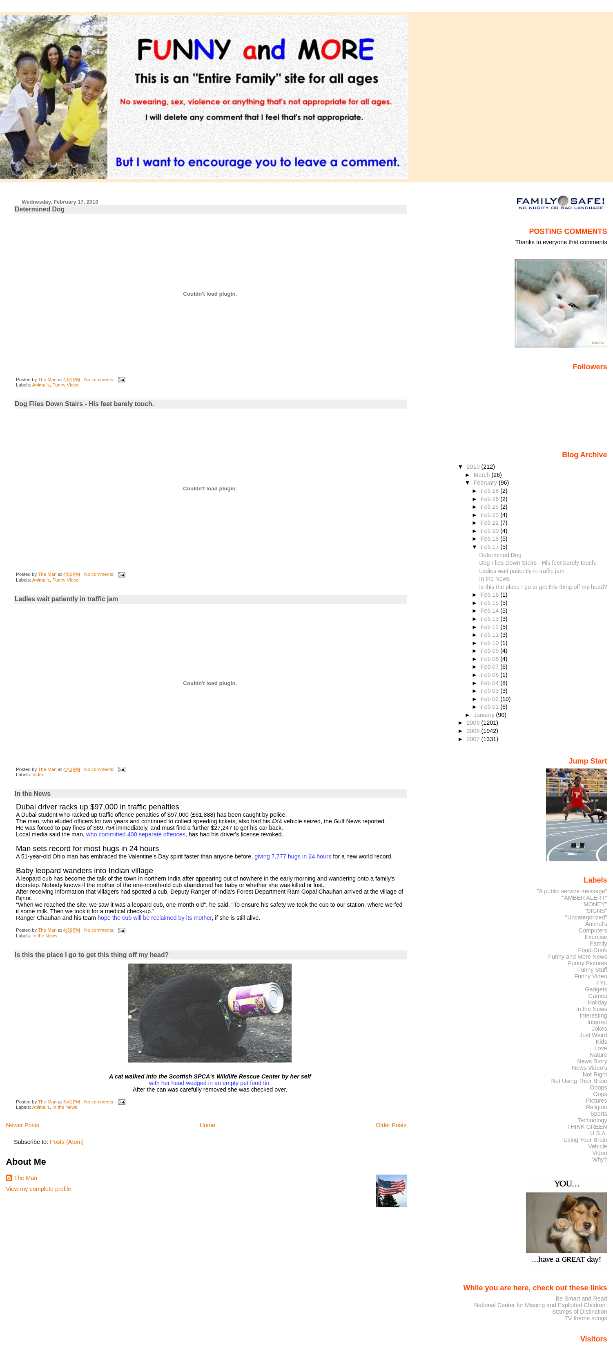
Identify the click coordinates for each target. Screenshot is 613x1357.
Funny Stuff (592, 969)
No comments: (100, 379)
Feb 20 (490, 531)
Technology (592, 1120)
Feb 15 (490, 603)
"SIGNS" (596, 911)
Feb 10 (490, 643)
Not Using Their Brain (579, 1081)
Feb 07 (490, 666)
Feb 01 (490, 706)
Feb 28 (490, 491)
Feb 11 (490, 634)
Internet (597, 1022)
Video (38, 774)
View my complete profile (38, 1189)
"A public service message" (572, 891)
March (483, 475)
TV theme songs (585, 1318)
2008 (474, 731)
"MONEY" (594, 904)
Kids (601, 1041)
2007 (474, 739)
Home (207, 1125)
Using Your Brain (585, 1140)
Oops (600, 1094)
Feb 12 (490, 627)
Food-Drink (592, 950)
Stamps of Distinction (579, 1311)
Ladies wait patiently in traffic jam (66, 598)
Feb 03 (490, 690)
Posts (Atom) (67, 1142)
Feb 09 (490, 650)
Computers (592, 930)
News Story (592, 1061)
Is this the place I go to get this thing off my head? (92, 954)
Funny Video (65, 384)
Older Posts (391, 1125)
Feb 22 (490, 522)
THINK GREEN (587, 1126)
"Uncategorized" (586, 917)
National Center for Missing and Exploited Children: (540, 1305)
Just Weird (593, 1035)
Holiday (597, 1002)
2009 (474, 722)
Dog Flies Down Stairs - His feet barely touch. (84, 403)
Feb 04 (490, 683)
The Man (25, 1178)
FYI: (601, 983)
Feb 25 (490, 506)
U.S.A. (598, 1133)
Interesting (593, 1015)
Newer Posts (22, 1125)
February (486, 482)
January (485, 715)
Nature (598, 1054)
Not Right (595, 1074)
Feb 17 (490, 547)
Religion (596, 1107)
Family (598, 943)
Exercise (596, 937)
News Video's (589, 1068)
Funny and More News (577, 956)
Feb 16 (490, 594)
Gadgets (596, 989)
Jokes (599, 1028)
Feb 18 (490, 538)
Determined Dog (40, 209)
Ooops (598, 1087)
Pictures (596, 1100)
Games (597, 996)
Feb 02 (490, 699)
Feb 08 (490, 659)
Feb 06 (490, 675)
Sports (598, 1113)
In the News (33, 793)
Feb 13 (490, 619)
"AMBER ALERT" (584, 897)
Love (600, 1048)
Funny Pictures (587, 963)
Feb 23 (490, 515)
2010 (474, 466)
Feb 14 (490, 610)
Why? (599, 1159)
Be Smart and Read (581, 1298)
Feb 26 (490, 499)
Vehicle (597, 1146)
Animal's (41, 384)
